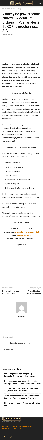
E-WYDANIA (17, 429)
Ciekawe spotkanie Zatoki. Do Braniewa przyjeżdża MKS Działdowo (21, 389)
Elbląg (19, 9)
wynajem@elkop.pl (25, 235)
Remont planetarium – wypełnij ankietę (11, 292)
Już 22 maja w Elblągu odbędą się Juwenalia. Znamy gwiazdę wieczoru (19, 375)
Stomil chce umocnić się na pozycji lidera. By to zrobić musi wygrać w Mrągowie (21, 397)
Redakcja (21, 316)
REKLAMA (5, 429)
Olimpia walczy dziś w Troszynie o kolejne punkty (22, 404)
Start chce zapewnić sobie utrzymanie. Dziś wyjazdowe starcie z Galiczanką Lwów (22, 382)
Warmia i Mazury (8, 9)
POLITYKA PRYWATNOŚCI (22, 426)
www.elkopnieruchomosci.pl (27, 232)
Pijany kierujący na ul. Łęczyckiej (34, 292)
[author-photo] (21, 313)
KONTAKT (5, 426)
